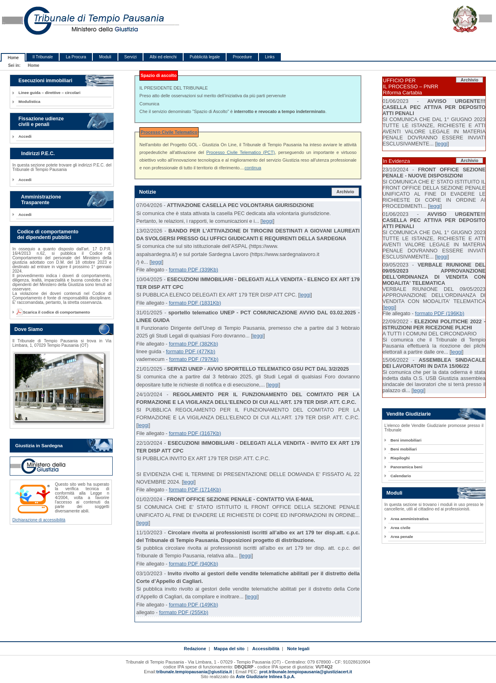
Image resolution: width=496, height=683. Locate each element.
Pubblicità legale (205, 57)
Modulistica (29, 101)
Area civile (400, 527)
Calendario (400, 476)
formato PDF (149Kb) (193, 605)
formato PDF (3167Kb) (195, 433)
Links (270, 57)
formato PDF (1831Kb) (195, 303)
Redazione (195, 648)
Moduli (105, 57)
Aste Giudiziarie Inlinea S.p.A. (265, 676)
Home (13, 57)
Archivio (345, 191)
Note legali (298, 648)
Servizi (130, 57)
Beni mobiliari (403, 449)
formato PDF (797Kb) (193, 359)
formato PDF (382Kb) (193, 344)
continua (252, 167)
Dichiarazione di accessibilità (38, 520)
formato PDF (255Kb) (183, 612)
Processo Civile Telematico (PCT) (240, 152)
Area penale (401, 536)
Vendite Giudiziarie (408, 414)
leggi (267, 221)
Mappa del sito (229, 648)
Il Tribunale (42, 57)
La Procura (76, 57)
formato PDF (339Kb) (193, 270)
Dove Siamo (28, 329)
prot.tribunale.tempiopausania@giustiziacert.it (305, 672)
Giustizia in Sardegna (38, 445)
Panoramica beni (406, 467)
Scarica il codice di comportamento (54, 312)
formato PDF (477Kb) (191, 351)
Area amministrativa (409, 519)
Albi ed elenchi (163, 57)
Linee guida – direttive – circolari (49, 92)
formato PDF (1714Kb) (195, 490)
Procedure (242, 57)
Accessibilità (266, 648)
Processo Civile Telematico (169, 132)
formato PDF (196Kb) (439, 313)
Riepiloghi (400, 458)
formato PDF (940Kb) (193, 564)
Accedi (24, 136)
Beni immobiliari (405, 440)
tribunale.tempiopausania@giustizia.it (194, 672)
